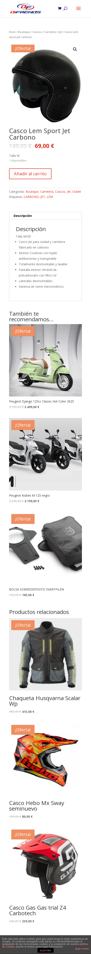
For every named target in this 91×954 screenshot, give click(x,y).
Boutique (24, 32)
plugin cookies (82, 949)
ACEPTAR (45, 950)
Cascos (37, 32)
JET (42, 197)
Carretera (50, 32)
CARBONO (31, 197)
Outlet (76, 192)
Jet (60, 32)
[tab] (45, 216)
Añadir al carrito (30, 174)
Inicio (12, 32)
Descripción (23, 216)
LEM (50, 197)
